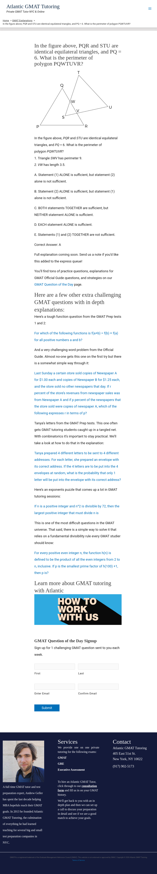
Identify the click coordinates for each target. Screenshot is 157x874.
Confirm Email (87, 693)
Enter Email (42, 693)
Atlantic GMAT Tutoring (33, 6)
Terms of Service (78, 860)
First (38, 673)
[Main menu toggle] (150, 8)
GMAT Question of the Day (53, 284)
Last (81, 673)
